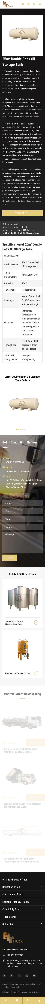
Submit (10, 557)
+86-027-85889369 (15, 462)
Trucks (16, 223)
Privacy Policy (17, 992)
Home (8, 223)
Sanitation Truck (11, 886)
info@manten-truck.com (17, 470)
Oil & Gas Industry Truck (16, 226)
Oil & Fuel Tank (29, 229)
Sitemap (5, 992)
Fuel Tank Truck (12, 229)
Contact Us (22, 213)
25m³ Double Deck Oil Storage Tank (22, 233)
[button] (17, 429)
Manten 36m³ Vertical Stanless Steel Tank (14, 622)
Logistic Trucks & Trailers (16, 901)
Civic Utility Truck (11, 909)
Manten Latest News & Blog (22, 695)
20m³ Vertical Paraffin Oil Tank (18, 673)
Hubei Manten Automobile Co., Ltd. (28, 984)
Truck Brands (9, 916)
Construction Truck (12, 894)
